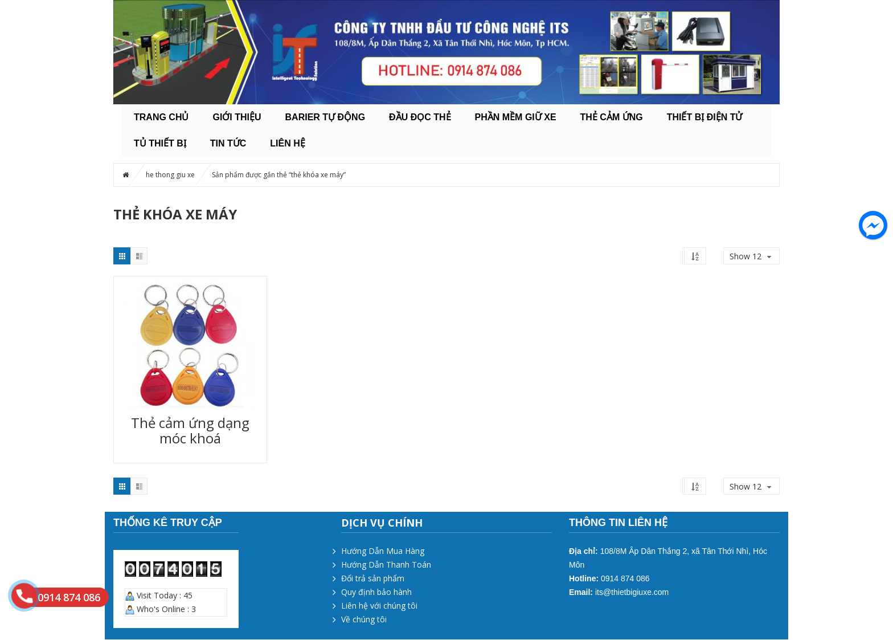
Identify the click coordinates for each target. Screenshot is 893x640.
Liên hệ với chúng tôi (379, 605)
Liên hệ (287, 143)
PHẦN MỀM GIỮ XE (515, 117)
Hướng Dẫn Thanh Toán (386, 564)
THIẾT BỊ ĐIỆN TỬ (705, 117)
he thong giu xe (170, 175)
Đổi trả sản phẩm (372, 578)
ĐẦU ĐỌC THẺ (419, 117)
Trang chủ (161, 117)
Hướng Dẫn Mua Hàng (382, 550)
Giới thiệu (236, 117)
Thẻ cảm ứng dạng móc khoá (190, 430)
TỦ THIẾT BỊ (160, 143)
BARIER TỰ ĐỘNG (325, 117)
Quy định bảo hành (376, 591)
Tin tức (228, 143)
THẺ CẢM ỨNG (611, 117)
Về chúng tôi (364, 619)
